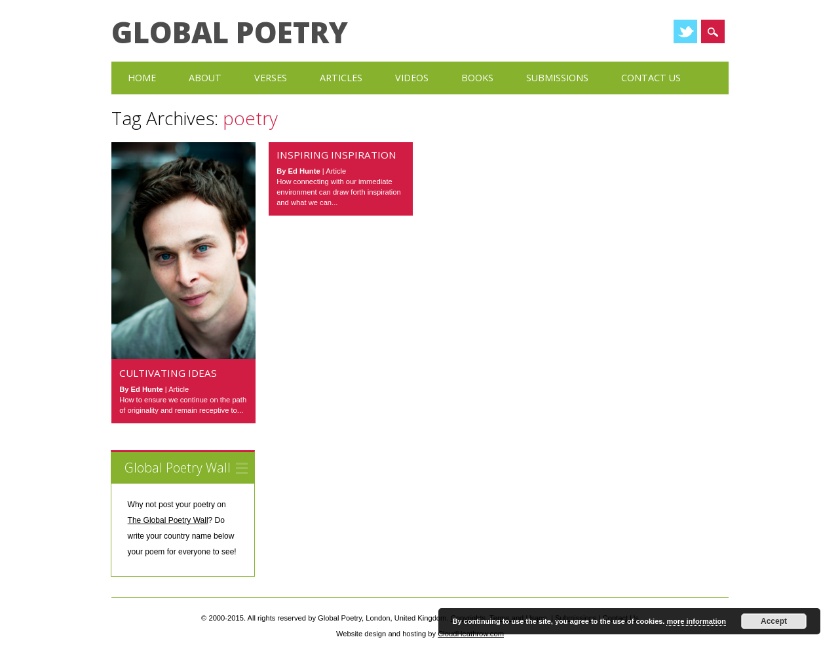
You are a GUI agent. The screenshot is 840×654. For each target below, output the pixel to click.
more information (695, 621)
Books (477, 77)
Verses (270, 77)
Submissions (557, 77)
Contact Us (651, 77)
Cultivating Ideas (168, 372)
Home (142, 77)
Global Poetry (229, 32)
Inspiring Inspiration (336, 154)
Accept (774, 621)
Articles (341, 77)
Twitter (685, 31)
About (205, 77)
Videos (412, 77)
